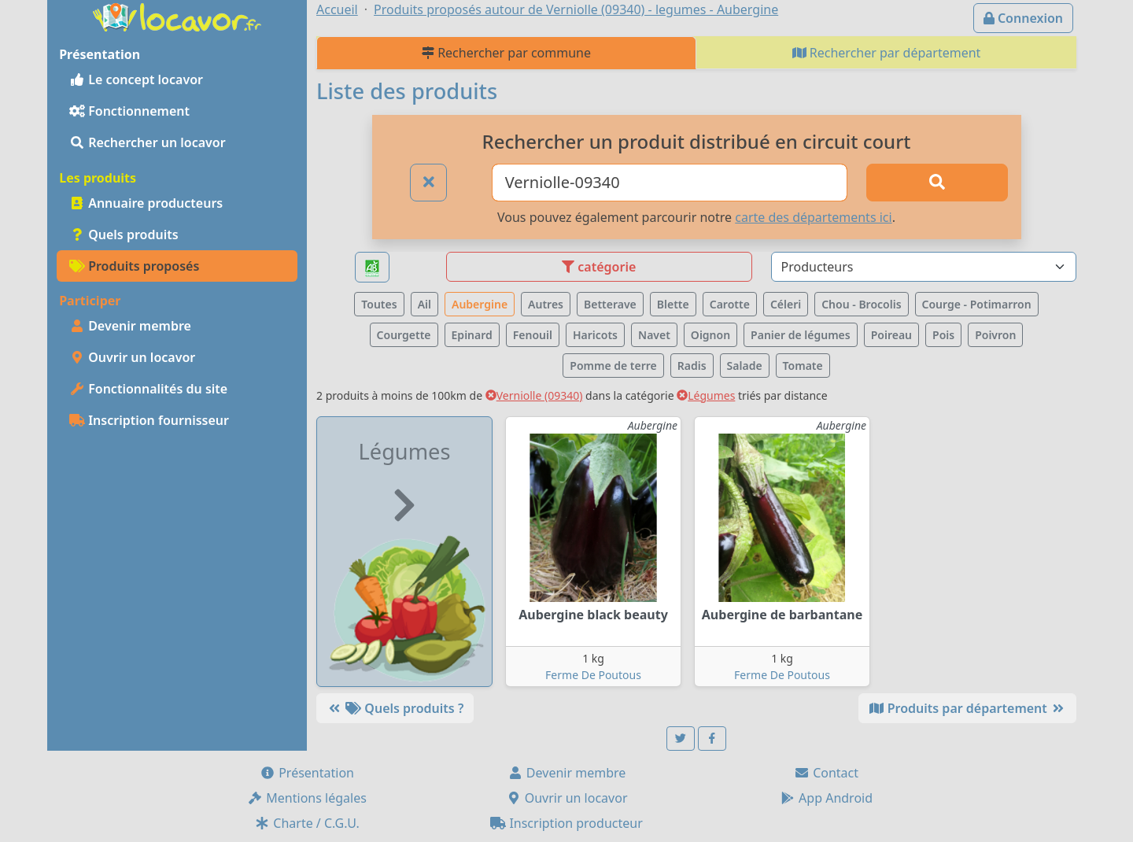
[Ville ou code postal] (670, 182)
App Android (826, 798)
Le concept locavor (136, 79)
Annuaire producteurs (146, 203)
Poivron (995, 334)
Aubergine (479, 304)
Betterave (610, 304)
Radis (692, 365)
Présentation (307, 772)
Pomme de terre (613, 365)
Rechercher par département (886, 52)
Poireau (891, 334)
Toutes (379, 304)
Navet (654, 334)
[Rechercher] (937, 182)
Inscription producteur (566, 823)
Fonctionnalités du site (148, 388)
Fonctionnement (129, 111)
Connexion (1023, 18)
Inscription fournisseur (149, 420)
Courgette (404, 334)
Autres (545, 304)
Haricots (595, 334)
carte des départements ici (813, 217)
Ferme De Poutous (593, 674)
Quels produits (124, 234)
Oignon (710, 334)
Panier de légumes (801, 334)
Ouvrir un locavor (132, 357)
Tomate (803, 365)
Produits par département (967, 708)
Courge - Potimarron (977, 304)
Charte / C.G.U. (307, 823)
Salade (744, 365)
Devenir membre (130, 325)
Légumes (706, 395)
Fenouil (532, 334)
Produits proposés (134, 266)
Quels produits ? (395, 708)
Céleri (785, 304)
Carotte (730, 304)
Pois (943, 334)
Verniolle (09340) (534, 395)
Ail (424, 304)
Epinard (472, 334)
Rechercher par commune (506, 52)
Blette (673, 304)
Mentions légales (307, 798)
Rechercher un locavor (147, 142)
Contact (826, 772)
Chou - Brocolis (861, 304)
